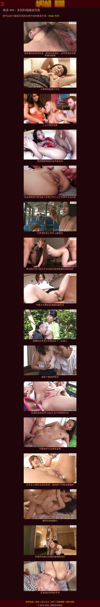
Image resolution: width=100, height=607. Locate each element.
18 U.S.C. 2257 (48, 602)
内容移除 (60, 602)
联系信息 (30, 602)
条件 (37, 602)
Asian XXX (53, 16)
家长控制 (70, 602)
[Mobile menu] (2, 4)
